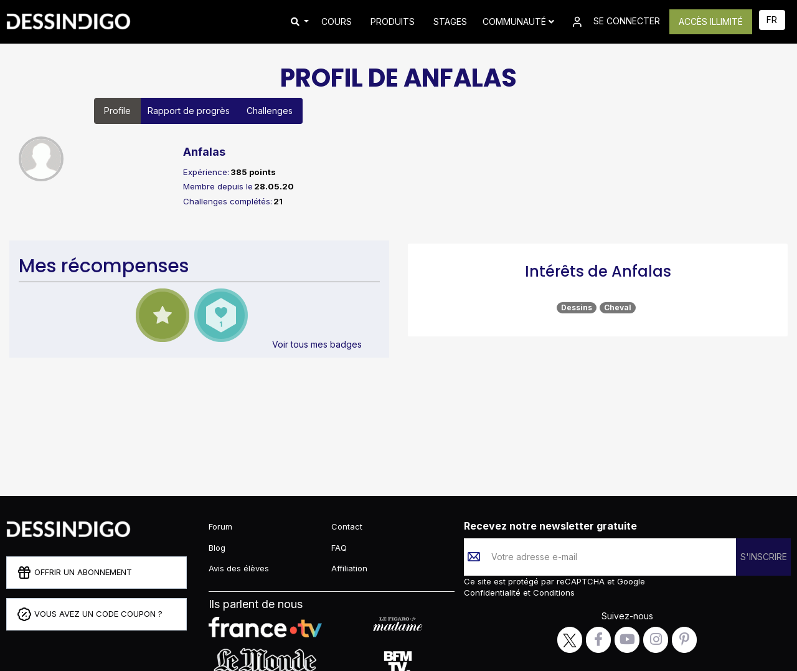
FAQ (339, 548)
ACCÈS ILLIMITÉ (711, 21)
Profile (117, 110)
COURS (336, 21)
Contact (346, 526)
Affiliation (349, 568)
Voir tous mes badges (317, 344)
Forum (220, 526)
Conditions (553, 592)
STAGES (450, 21)
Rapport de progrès (189, 110)
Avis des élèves (239, 568)
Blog (217, 548)
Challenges (270, 110)
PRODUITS (392, 21)
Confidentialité (493, 592)
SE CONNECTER (615, 22)
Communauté (518, 21)
